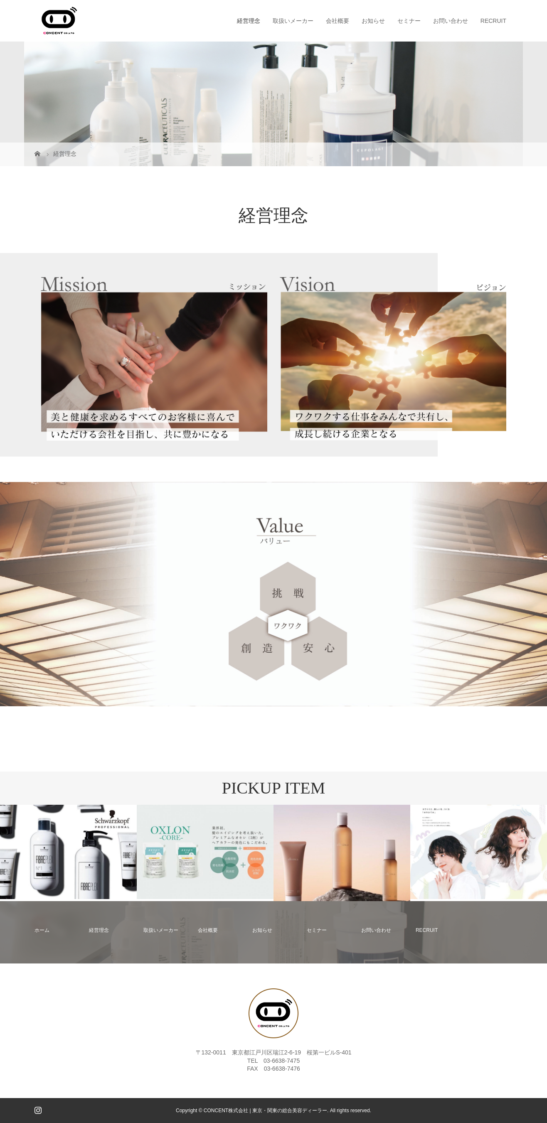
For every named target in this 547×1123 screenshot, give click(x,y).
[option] (68, 852)
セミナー (409, 20)
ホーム (41, 930)
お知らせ (373, 20)
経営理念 (248, 20)
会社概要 (337, 20)
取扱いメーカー (293, 20)
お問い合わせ (450, 20)
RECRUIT (493, 20)
